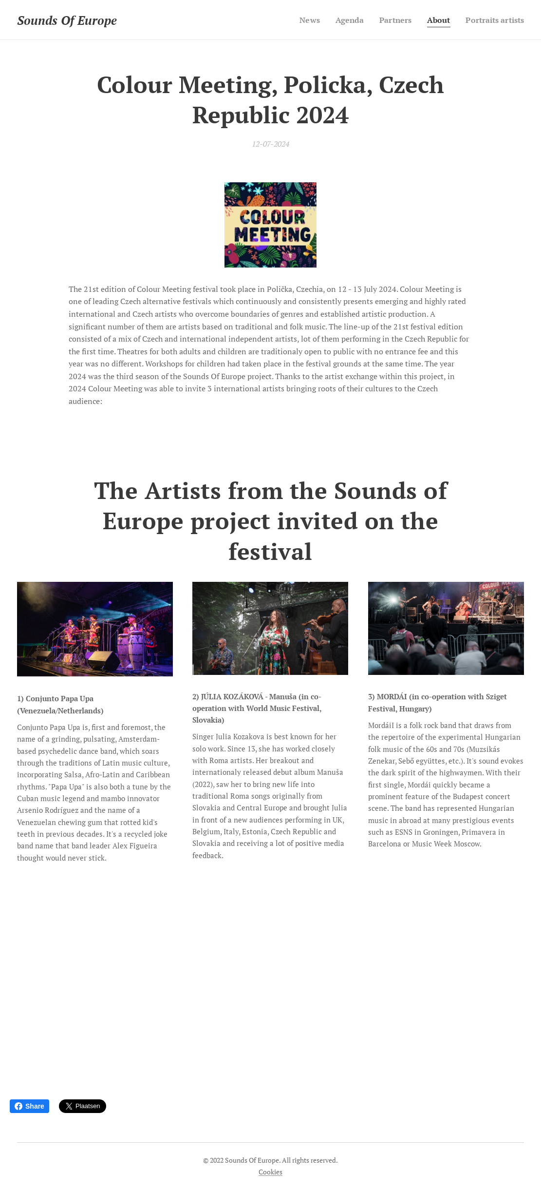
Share (29, 1106)
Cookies (270, 1171)
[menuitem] (299, 20)
